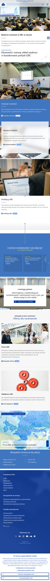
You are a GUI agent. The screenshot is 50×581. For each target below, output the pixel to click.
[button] (47, 2)
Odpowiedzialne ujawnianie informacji (14, 504)
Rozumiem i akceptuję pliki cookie (26, 574)
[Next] (48, 263)
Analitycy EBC (7, 213)
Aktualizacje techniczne (9, 501)
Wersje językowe (8, 522)
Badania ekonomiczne (9, 459)
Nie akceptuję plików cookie (26, 578)
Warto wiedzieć (7, 483)
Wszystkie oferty (8, 361)
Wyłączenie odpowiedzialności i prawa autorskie (16, 499)
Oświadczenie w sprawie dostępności (13, 520)
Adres (5, 490)
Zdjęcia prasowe (7, 485)
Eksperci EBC (31, 459)
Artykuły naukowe (9, 116)
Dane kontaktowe (8, 487)
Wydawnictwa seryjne (9, 464)
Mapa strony (7, 526)
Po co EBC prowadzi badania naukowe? (24, 443)
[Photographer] (49, 194)
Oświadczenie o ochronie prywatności (14, 515)
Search (43, 4)
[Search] (24, 4)
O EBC (5, 478)
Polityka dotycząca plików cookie (12, 518)
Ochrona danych (8, 513)
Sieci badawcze (8, 404)
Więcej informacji (22, 301)
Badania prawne (7, 462)
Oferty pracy (6, 480)
